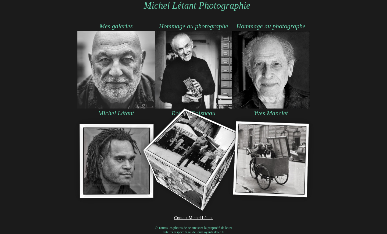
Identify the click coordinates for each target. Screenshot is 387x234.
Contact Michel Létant (193, 217)
